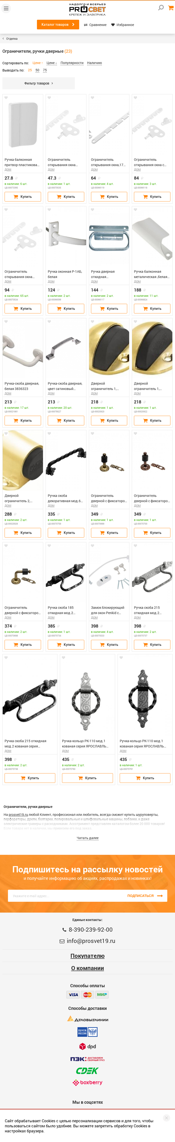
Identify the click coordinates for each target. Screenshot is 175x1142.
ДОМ (8, 169)
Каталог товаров (58, 24)
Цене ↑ (38, 62)
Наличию (94, 62)
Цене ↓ (52, 62)
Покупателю (87, 956)
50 (37, 70)
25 (30, 70)
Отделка (12, 38)
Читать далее (87, 838)
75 (45, 70)
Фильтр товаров (38, 83)
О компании (87, 968)
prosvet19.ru (18, 814)
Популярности (72, 62)
